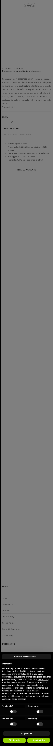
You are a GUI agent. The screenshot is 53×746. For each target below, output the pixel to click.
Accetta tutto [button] (39, 740)
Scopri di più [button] (26, 733)
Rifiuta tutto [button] (14, 740)
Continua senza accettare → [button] (26, 657)
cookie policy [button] (43, 679)
